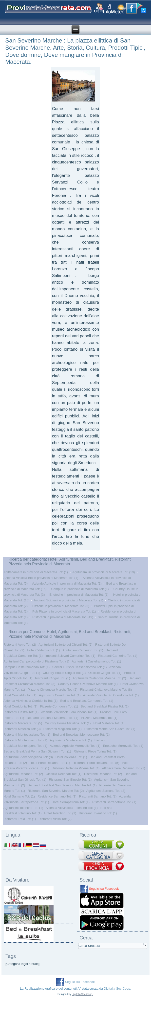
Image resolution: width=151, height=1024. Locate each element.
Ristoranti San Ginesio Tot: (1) (70, 779)
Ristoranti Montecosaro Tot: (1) (25, 740)
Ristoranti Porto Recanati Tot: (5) (96, 763)
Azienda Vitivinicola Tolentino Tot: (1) (72, 808)
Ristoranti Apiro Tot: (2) (19, 644)
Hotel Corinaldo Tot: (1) (19, 695)
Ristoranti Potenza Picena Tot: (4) (75, 768)
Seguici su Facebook (104, 888)
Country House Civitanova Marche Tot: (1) (88, 684)
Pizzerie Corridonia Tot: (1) (59, 706)
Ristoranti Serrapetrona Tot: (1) (114, 802)
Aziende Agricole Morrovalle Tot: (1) (75, 746)
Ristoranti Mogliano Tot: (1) (62, 729)
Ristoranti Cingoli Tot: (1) (52, 678)
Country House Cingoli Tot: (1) (64, 673)
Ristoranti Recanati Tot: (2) (103, 774)
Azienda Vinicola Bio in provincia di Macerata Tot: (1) (40, 578)
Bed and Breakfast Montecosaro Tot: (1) (81, 734)
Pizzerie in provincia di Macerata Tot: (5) (60, 606)
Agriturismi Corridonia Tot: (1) (60, 695)
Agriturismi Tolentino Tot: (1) (23, 808)
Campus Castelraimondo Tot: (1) (26, 667)
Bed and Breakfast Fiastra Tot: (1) (105, 706)
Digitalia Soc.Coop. (117, 988)
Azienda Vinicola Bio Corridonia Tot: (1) (111, 695)
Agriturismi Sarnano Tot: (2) (105, 791)
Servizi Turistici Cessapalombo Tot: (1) (79, 667)
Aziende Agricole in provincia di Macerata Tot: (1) (67, 583)
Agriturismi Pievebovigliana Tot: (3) (28, 757)
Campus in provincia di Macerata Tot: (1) (80, 589)
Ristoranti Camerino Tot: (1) (117, 656)
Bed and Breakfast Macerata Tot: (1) (52, 718)
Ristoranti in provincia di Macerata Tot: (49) (62, 617)
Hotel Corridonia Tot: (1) (20, 706)
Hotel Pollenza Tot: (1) (71, 757)
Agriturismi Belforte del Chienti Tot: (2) (65, 644)
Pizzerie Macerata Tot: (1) (99, 718)
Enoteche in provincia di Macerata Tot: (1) (79, 594)
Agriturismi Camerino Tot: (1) (82, 650)
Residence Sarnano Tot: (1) (57, 796)
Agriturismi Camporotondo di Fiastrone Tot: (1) (36, 661)
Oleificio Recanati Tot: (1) (63, 774)
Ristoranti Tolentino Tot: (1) (98, 813)
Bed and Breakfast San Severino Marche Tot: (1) (62, 785)
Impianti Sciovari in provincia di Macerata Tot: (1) (68, 600)
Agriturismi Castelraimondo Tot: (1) (96, 661)
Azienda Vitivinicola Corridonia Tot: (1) (30, 701)
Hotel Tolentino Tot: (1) (60, 813)
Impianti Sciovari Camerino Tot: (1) (70, 656)
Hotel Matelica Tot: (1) (109, 723)
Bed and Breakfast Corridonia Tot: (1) (86, 701)
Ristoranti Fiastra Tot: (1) (20, 712)
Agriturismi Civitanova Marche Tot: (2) (99, 678)
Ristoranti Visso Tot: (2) (55, 819)
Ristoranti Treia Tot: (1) (19, 819)
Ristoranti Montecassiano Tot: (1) (26, 734)
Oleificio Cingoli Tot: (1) (104, 673)
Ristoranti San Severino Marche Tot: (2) (56, 791)
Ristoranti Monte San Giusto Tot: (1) (109, 729)
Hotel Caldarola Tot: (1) (43, 650)
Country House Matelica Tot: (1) (68, 723)
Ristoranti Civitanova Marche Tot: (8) (106, 689)
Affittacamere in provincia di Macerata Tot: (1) (35, 572)
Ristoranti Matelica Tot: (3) (22, 729)
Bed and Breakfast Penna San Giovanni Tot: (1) (37, 751)
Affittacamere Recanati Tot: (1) (123, 768)
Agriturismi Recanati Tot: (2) (23, 774)
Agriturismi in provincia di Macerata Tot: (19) (103, 572)
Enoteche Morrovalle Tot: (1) (123, 746)
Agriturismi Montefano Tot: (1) (71, 740)
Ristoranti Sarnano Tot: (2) (98, 796)
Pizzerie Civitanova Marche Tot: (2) (52, 689)
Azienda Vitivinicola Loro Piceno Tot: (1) (69, 712)
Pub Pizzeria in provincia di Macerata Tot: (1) (64, 611)
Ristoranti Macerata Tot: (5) (22, 723)
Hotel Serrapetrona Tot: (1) (71, 802)
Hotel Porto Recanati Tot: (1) (50, 763)
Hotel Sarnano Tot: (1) (19, 796)
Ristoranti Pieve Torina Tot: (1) (95, 751)
